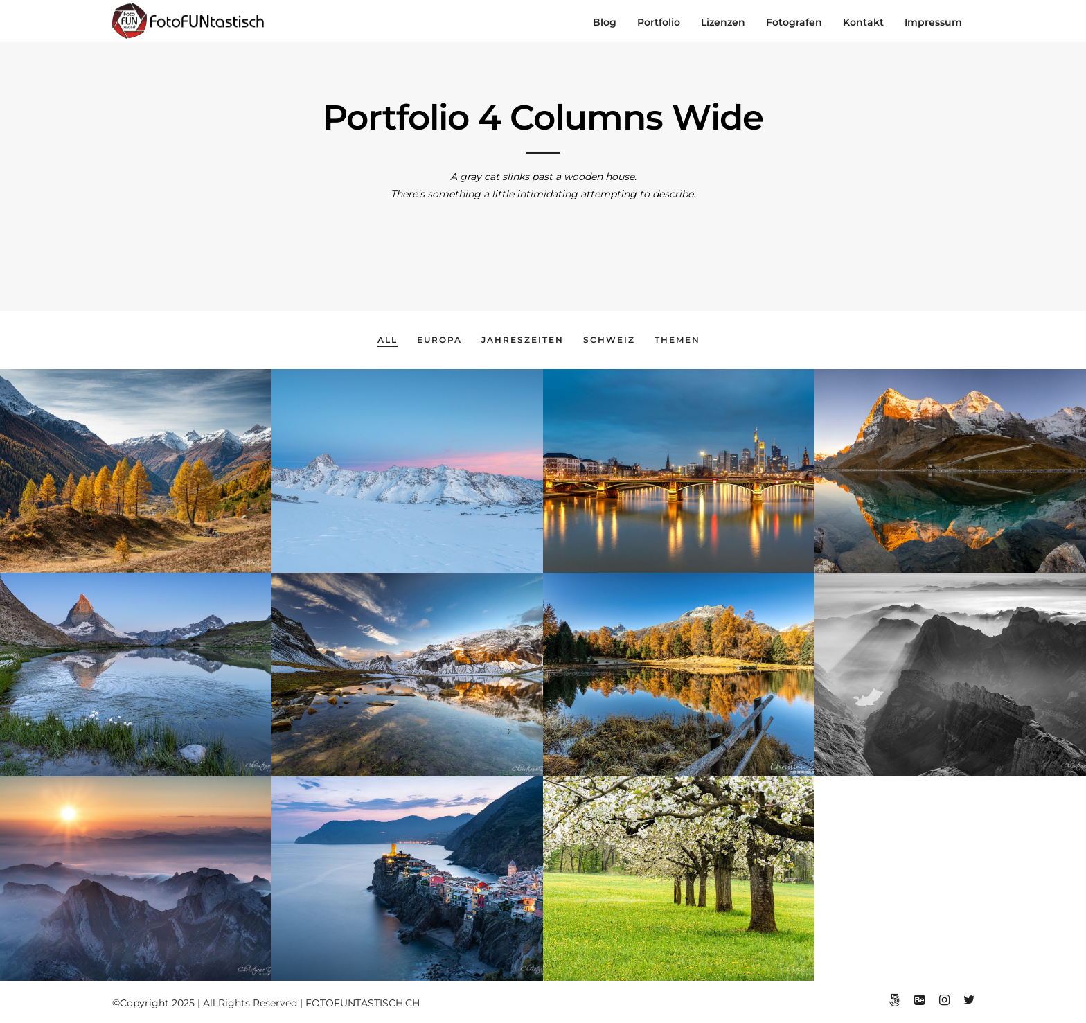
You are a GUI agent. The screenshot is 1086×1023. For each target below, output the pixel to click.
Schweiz (609, 340)
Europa (439, 340)
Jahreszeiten (522, 340)
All (387, 340)
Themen (677, 340)
